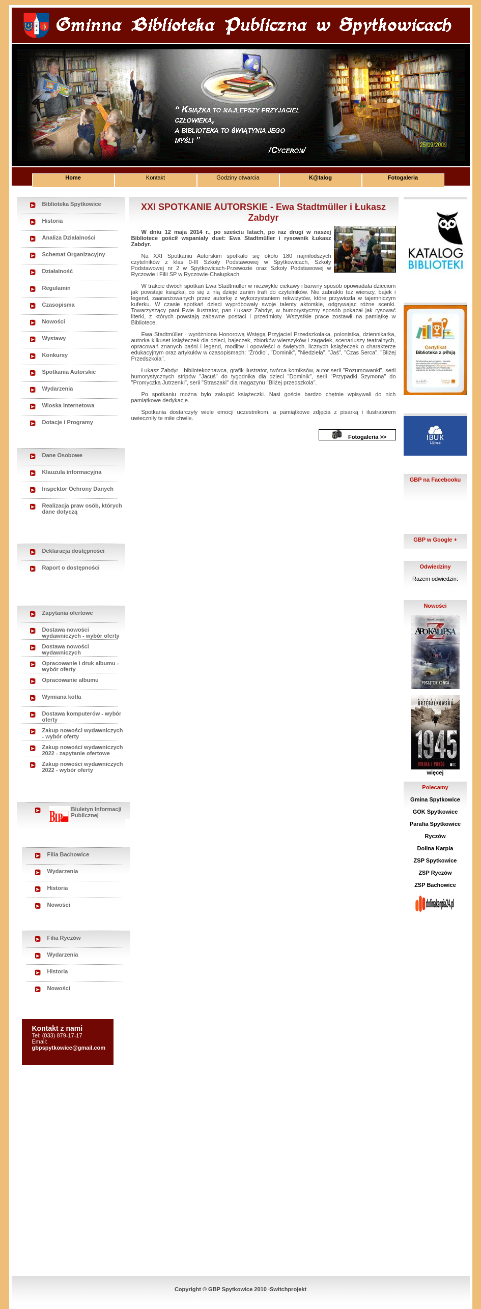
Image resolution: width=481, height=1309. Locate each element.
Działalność (57, 271)
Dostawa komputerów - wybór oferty (82, 716)
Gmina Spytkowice (435, 799)
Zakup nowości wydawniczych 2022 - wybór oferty (82, 767)
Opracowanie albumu (70, 680)
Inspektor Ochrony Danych (78, 489)
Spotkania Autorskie (69, 372)
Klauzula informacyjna (72, 472)
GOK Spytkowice (435, 812)
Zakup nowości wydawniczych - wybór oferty (82, 733)
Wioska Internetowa (68, 405)
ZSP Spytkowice (435, 860)
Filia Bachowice (68, 854)
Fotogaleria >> (367, 437)
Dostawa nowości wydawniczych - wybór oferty (81, 633)
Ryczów (435, 836)
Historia (52, 221)
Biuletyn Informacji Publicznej (85, 812)
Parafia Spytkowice (435, 824)
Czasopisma (58, 305)
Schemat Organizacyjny (73, 254)
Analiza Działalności (69, 237)
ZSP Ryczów (434, 873)
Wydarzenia (57, 388)
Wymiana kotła (61, 697)
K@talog (320, 177)
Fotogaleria (403, 177)
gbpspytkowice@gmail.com (69, 1048)
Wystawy (54, 338)
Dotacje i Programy (67, 422)
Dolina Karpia (435, 848)
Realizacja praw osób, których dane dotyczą (82, 508)
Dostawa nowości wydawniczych (65, 649)
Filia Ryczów (64, 938)
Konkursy (55, 355)
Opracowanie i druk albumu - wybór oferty (80, 666)
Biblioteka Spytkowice (71, 204)
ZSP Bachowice (435, 885)
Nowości (53, 321)
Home (73, 177)
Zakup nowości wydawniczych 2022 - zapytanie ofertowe (82, 750)
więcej (435, 772)
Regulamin (56, 288)
